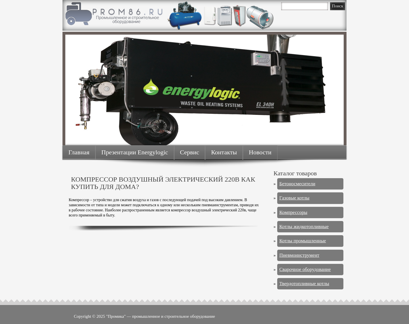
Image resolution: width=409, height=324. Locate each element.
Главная (78, 152)
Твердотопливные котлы (304, 283)
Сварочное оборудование (305, 269)
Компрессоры (293, 212)
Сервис (189, 152)
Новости (260, 152)
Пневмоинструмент (299, 255)
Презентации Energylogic (134, 152)
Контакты (224, 152)
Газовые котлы (294, 198)
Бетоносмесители (297, 183)
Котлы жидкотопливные (304, 226)
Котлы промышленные (302, 240)
